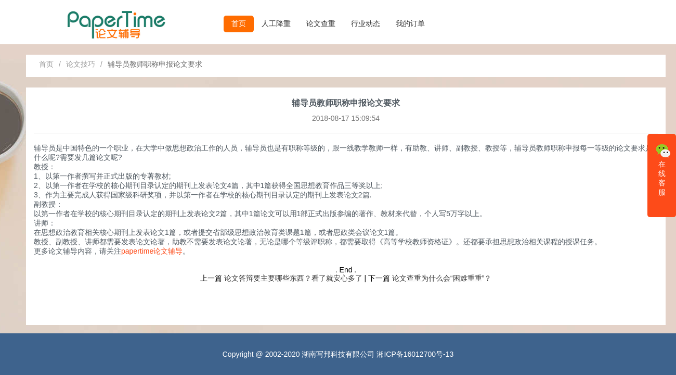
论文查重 (320, 23)
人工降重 (276, 23)
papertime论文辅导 (152, 251)
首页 (238, 23)
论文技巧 (80, 64)
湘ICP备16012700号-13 (414, 354)
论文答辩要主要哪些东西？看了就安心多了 (293, 278)
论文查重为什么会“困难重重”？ (441, 278)
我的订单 (410, 23)
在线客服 (663, 169)
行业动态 (365, 23)
